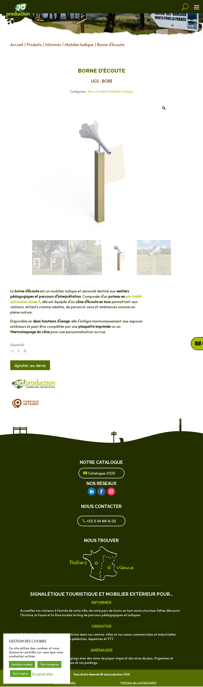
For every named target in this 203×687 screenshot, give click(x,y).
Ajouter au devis (31, 365)
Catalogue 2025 (101, 473)
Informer (53, 44)
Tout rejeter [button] (20, 673)
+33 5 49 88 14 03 (101, 521)
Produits (34, 44)
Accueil (16, 44)
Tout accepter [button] (49, 664)
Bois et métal (97, 91)
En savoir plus (42, 674)
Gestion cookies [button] (22, 664)
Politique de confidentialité (138, 683)
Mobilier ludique (79, 44)
